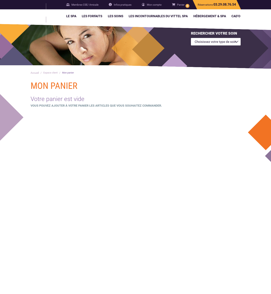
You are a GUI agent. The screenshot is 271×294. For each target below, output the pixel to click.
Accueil (35, 72)
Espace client (51, 72)
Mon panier (69, 72)
